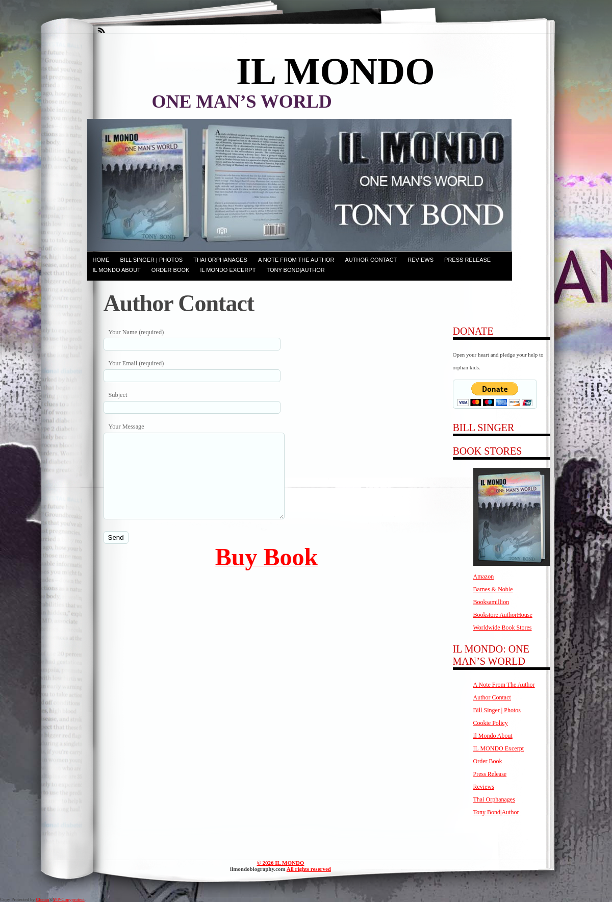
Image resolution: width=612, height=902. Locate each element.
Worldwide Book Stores (502, 627)
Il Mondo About (117, 270)
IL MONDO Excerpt (228, 270)
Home (101, 260)
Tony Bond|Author (295, 270)
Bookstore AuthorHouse (502, 614)
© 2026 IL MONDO (280, 863)
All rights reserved (309, 869)
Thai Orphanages (220, 260)
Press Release (467, 260)
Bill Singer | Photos (151, 260)
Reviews (420, 260)
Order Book (170, 270)
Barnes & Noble (493, 589)
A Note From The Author (296, 260)
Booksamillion (491, 602)
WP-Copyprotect (69, 899)
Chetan (42, 899)
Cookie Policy (490, 722)
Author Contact (371, 260)
